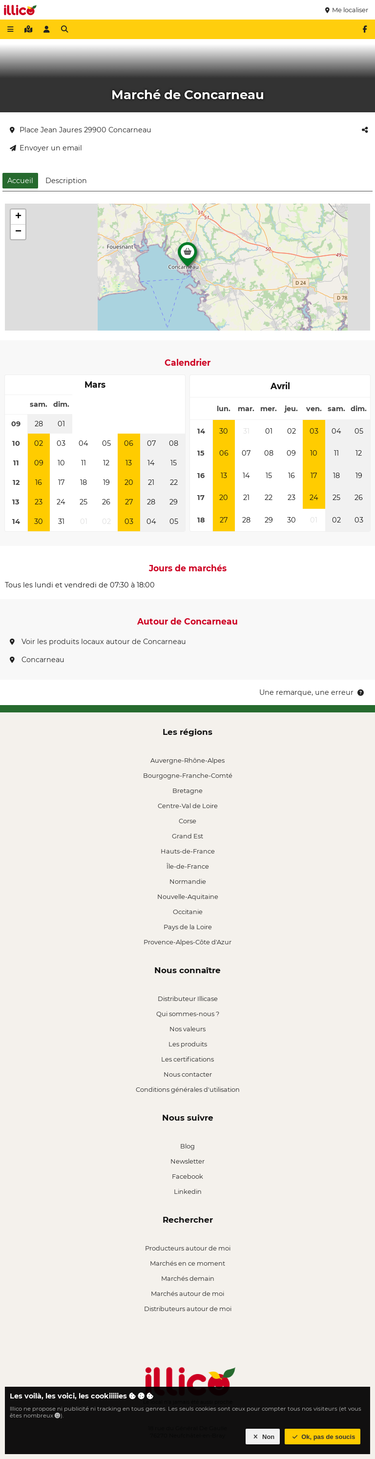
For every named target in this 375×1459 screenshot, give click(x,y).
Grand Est (187, 836)
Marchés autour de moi (187, 1293)
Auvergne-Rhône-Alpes (187, 760)
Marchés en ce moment (187, 1263)
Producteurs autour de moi (187, 1248)
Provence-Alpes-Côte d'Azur (187, 942)
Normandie (187, 881)
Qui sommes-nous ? (187, 1014)
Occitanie (188, 912)
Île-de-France (188, 866)
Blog (187, 1146)
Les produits (187, 1044)
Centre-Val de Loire (188, 806)
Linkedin (188, 1191)
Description (66, 180)
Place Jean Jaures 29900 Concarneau (80, 129)
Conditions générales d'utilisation (188, 1089)
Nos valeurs (187, 1029)
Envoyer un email (46, 148)
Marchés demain (187, 1278)
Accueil (20, 180)
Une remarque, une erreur (312, 692)
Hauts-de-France (188, 851)
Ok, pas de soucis (322, 1436)
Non (263, 1436)
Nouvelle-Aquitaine (187, 896)
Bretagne (187, 790)
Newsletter (187, 1161)
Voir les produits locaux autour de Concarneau (98, 641)
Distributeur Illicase (188, 998)
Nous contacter (188, 1074)
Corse (187, 821)
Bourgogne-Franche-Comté (187, 775)
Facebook (187, 1176)
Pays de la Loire (188, 927)
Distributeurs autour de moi (187, 1309)
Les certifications (187, 1059)
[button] (187, 256)
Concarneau (37, 659)
